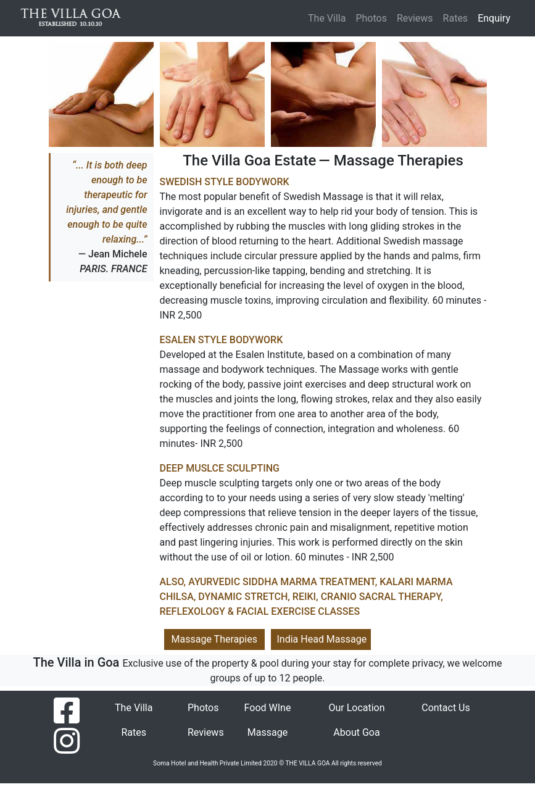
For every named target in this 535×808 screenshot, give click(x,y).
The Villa (327, 18)
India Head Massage (322, 639)
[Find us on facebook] (67, 710)
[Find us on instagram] (67, 741)
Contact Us (445, 708)
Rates (455, 18)
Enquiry (496, 17)
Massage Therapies (214, 639)
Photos (371, 18)
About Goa (356, 732)
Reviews (415, 18)
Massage (267, 732)
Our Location (356, 708)
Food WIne (267, 708)
